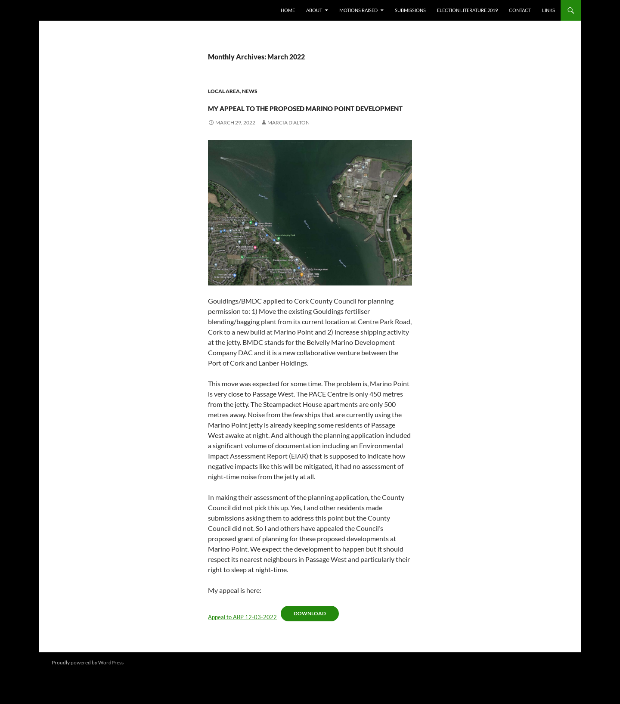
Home (288, 10)
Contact (520, 10)
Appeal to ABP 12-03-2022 (242, 648)
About (314, 10)
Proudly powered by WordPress (88, 693)
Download (310, 644)
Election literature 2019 (467, 10)
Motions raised (358, 10)
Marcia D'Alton (288, 153)
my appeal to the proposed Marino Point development (310, 121)
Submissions (410, 10)
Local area (224, 91)
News (249, 91)
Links (548, 10)
